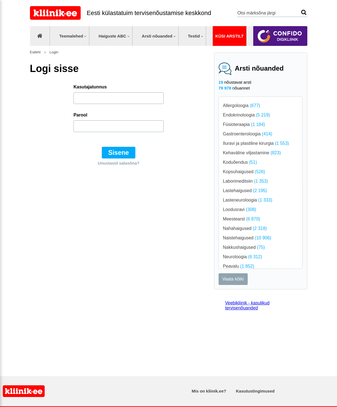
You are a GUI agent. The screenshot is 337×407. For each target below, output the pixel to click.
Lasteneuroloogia (247, 200)
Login (53, 52)
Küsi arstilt (229, 36)
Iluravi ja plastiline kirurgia (256, 143)
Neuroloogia (242, 256)
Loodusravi (239, 209)
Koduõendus (240, 162)
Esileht (35, 52)
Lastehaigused (245, 190)
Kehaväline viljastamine (252, 152)
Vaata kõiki (233, 279)
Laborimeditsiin (245, 181)
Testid (194, 36)
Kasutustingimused (255, 391)
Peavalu (238, 266)
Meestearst (241, 219)
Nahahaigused (245, 228)
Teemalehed (71, 36)
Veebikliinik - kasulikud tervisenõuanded (247, 305)
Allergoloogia (241, 105)
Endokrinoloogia (246, 115)
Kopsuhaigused (244, 171)
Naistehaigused (247, 237)
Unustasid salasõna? (118, 163)
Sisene (118, 152)
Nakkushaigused (244, 247)
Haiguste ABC (112, 36)
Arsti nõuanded (157, 36)
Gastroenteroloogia (247, 133)
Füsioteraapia (244, 124)
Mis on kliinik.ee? (209, 391)
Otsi (303, 12)
